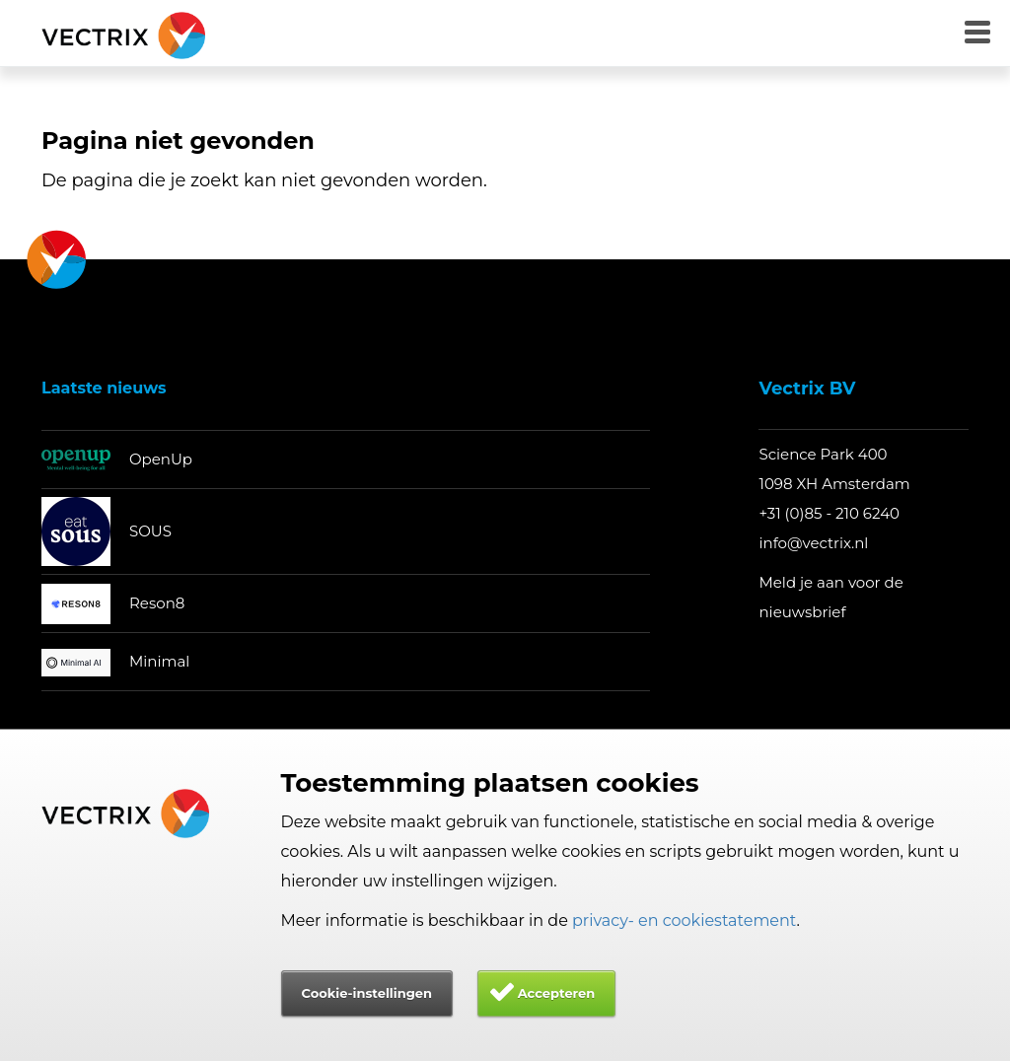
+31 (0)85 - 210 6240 (829, 513)
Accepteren (557, 993)
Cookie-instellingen (367, 993)
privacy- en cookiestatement (684, 920)
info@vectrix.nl (813, 542)
